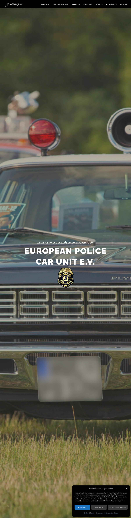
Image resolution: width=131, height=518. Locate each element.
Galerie (99, 4)
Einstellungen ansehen (117, 507)
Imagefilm (88, 4)
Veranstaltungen (61, 4)
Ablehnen (99, 507)
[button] (126, 488)
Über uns (45, 4)
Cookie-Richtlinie (89, 513)
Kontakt (124, 4)
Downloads (111, 4)
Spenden (76, 4)
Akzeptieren (82, 507)
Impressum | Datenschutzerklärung (107, 513)
